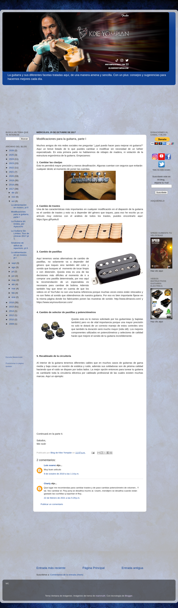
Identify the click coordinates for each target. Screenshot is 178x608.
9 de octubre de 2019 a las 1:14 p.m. (61, 474)
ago (14, 267)
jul (13, 271)
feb (13, 293)
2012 (12, 315)
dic (13, 192)
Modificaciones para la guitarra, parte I (20, 214)
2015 (12, 306)
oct (13, 201)
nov (14, 197)
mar (14, 288)
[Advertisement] (26, 106)
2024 (12, 159)
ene (14, 297)
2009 (12, 324)
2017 (12, 189)
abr (13, 284)
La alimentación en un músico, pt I (19, 255)
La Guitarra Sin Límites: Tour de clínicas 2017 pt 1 (20, 235)
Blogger (128, 596)
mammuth (100, 596)
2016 (12, 302)
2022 (12, 167)
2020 (12, 176)
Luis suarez (50, 465)
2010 (12, 319)
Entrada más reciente (51, 568)
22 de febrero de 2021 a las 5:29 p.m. (62, 498)
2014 (12, 311)
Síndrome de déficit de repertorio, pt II (19, 245)
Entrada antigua (132, 568)
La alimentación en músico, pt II (19, 206)
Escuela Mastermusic (14, 357)
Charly (47, 483)
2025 (12, 155)
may (14, 280)
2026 (12, 150)
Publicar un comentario (52, 504)
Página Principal (94, 568)
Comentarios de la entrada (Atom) (66, 574)
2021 (12, 172)
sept (14, 263)
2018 (12, 184)
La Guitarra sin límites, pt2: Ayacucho (18, 224)
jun (13, 276)
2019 (12, 180)
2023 (12, 163)
